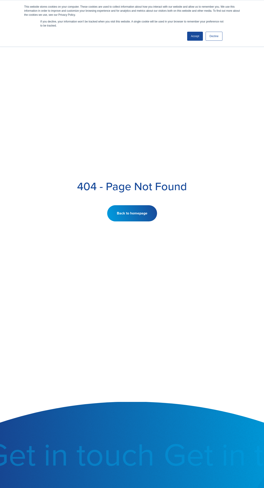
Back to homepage (132, 213)
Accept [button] (195, 36)
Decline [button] (213, 36)
